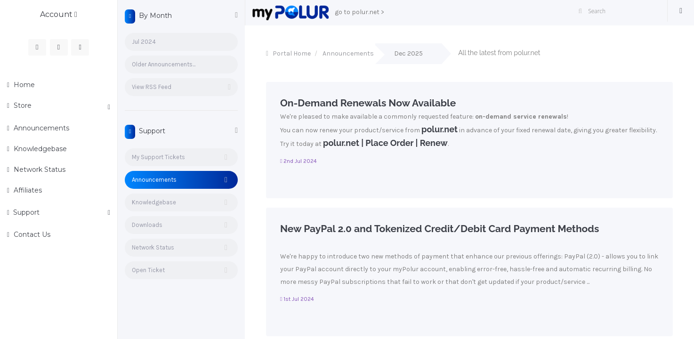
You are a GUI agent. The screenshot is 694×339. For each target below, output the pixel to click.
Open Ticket (181, 270)
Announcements (40, 128)
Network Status (38, 169)
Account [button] (58, 14)
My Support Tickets (181, 157)
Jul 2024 (144, 41)
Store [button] (61, 106)
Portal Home (292, 53)
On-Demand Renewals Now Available (368, 103)
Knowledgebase (39, 149)
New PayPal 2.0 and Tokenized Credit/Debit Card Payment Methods (439, 228)
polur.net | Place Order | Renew (385, 143)
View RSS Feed (181, 87)
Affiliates (27, 190)
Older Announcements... (163, 64)
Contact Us (31, 234)
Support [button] (58, 212)
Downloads (181, 225)
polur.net (439, 129)
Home (23, 85)
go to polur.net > (359, 12)
